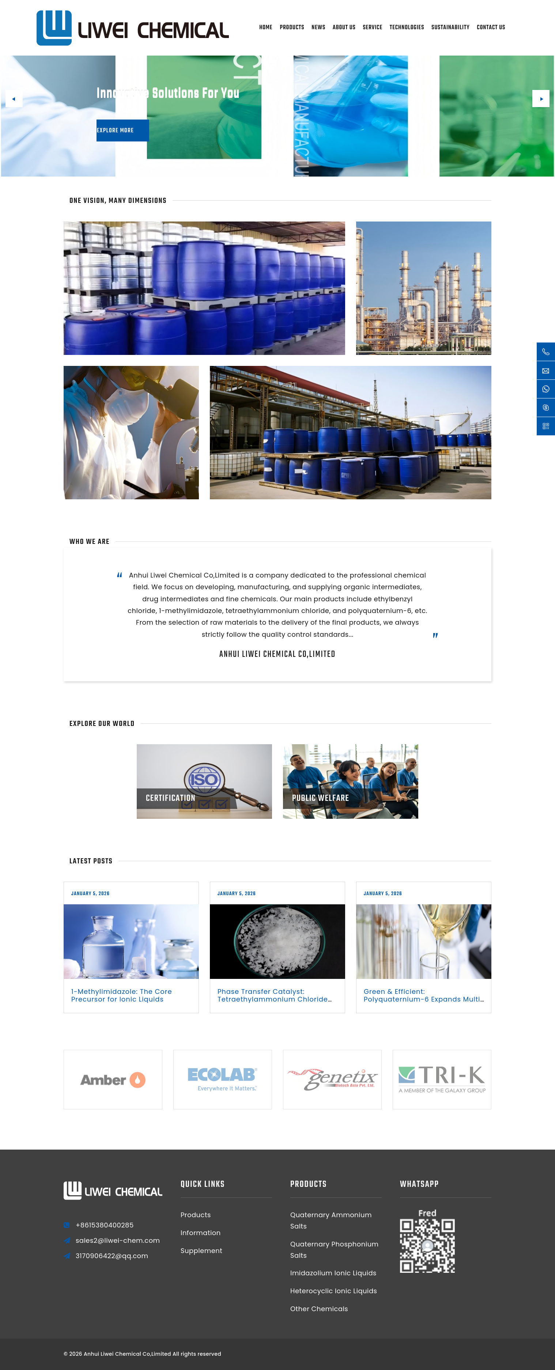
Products (292, 27)
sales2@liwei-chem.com (118, 1240)
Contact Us (491, 27)
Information (201, 1232)
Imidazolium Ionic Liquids (333, 1273)
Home (265, 27)
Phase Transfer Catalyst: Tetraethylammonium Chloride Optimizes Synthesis (273, 999)
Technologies (407, 27)
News (318, 27)
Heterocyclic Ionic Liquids (333, 1290)
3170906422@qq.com (112, 1256)
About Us (344, 27)
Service (372, 27)
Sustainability (450, 27)
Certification (171, 798)
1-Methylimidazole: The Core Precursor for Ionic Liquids (121, 995)
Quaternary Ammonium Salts (331, 1220)
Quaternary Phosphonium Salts (334, 1250)
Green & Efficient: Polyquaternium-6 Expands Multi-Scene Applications (424, 999)
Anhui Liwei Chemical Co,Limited (277, 654)
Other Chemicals (319, 1308)
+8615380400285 (105, 1225)
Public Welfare (320, 798)
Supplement (201, 1250)
